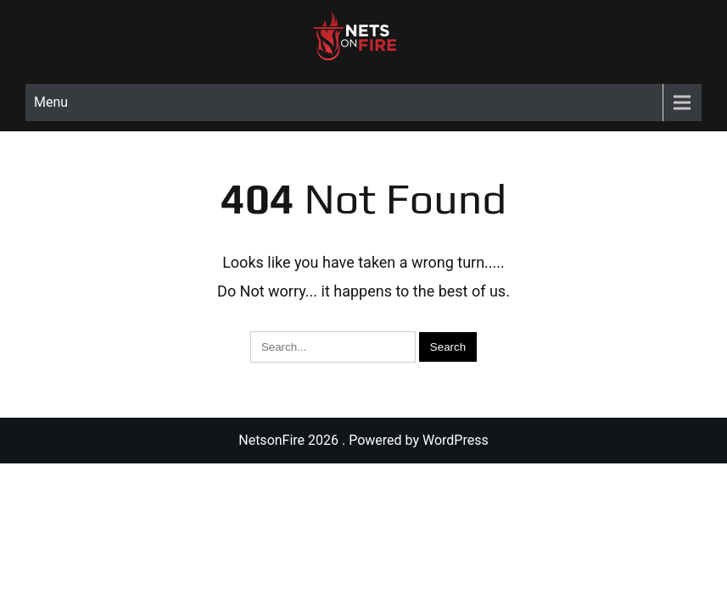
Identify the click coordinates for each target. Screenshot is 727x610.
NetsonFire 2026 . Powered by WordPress (363, 440)
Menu (51, 102)
